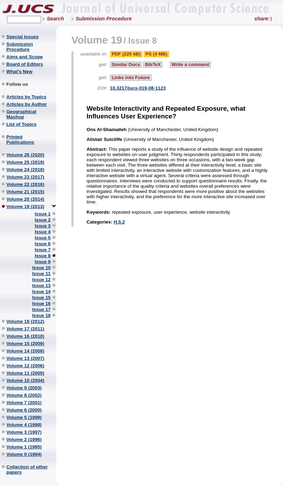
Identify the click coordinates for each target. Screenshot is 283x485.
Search (55, 18)
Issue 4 (43, 231)
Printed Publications (20, 139)
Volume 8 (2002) (24, 395)
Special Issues (22, 36)
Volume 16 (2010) (25, 336)
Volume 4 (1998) (24, 424)
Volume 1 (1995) (24, 447)
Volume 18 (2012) (25, 321)
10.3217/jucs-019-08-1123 (138, 88)
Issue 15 (41, 297)
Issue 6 (43, 243)
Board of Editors (24, 64)
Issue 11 (41, 273)
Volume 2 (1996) (24, 439)
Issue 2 (43, 219)
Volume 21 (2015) (25, 191)
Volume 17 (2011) (25, 328)
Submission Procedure (104, 18)
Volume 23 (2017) (25, 177)
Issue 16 (41, 303)
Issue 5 (43, 237)
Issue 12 (41, 279)
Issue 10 (41, 267)
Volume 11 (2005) (25, 373)
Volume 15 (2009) (25, 343)
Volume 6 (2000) (24, 410)
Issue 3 (43, 225)
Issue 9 (43, 261)
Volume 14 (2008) (25, 351)
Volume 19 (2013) (25, 206)
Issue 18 (41, 315)
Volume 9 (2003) (24, 387)
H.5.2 (119, 222)
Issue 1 (43, 213)
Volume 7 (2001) (24, 402)
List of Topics (21, 124)
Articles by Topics (26, 96)
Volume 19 (96, 40)
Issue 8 (43, 255)
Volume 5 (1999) (24, 417)
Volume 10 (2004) (25, 380)
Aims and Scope (24, 56)
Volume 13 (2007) (25, 358)
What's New (19, 71)
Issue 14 (41, 291)
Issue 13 (41, 285)
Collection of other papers (27, 469)
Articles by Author (26, 104)
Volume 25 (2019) (25, 162)
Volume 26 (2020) (25, 154)
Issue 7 (43, 249)
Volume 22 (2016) (25, 184)
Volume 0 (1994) (24, 454)
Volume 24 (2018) (25, 169)
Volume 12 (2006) (25, 365)
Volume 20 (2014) (25, 199)
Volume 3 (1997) (24, 432)
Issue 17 (41, 309)
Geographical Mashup (21, 114)
